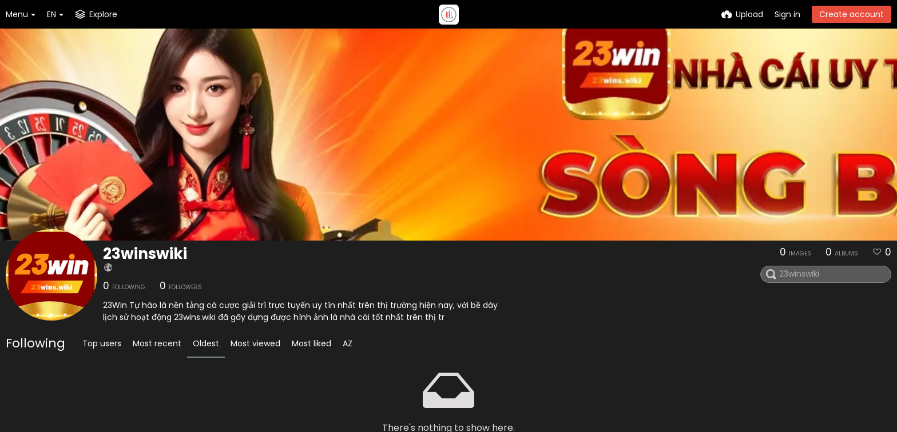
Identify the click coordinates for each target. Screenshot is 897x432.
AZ (347, 343)
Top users (101, 343)
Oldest (206, 343)
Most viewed (255, 343)
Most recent (157, 343)
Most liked (311, 343)
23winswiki (145, 253)
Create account (851, 14)
